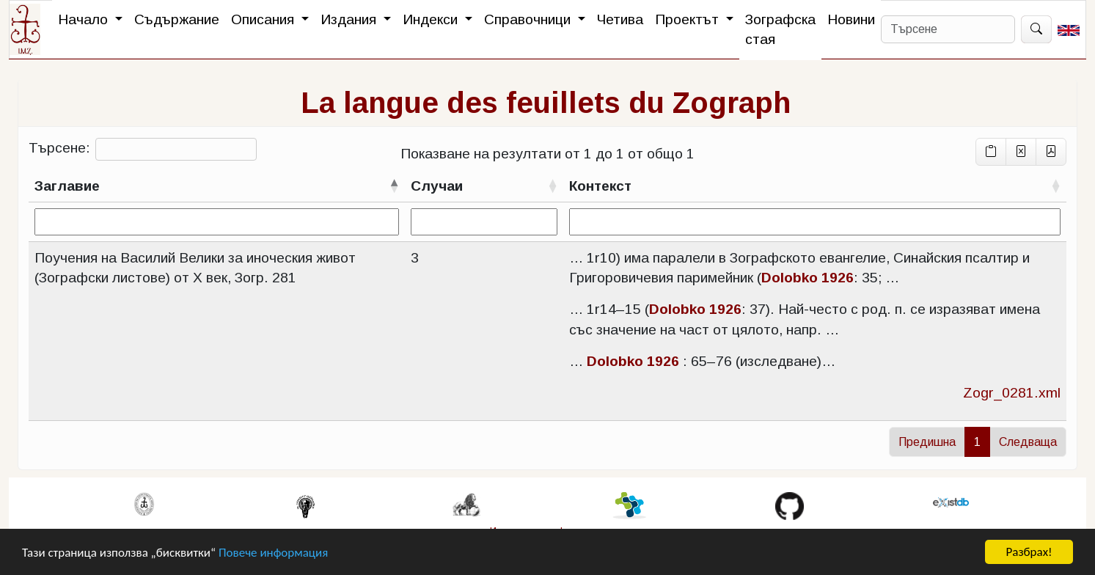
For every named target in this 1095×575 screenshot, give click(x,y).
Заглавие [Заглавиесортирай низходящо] (67, 186)
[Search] (948, 29)
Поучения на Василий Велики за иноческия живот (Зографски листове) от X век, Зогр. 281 (195, 267)
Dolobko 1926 (807, 277)
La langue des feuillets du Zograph (546, 103)
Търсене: (143, 149)
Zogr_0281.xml (1012, 392)
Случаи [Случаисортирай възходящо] (437, 186)
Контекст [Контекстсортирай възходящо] (600, 186)
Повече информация (273, 554)
